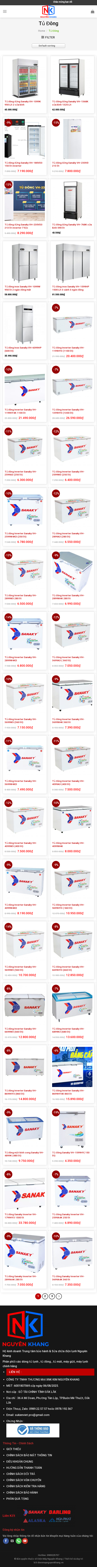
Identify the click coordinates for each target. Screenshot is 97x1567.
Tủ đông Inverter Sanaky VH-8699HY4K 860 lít (68, 1092)
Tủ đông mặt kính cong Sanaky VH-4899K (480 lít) (24, 1154)
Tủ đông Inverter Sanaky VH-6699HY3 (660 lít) (68, 968)
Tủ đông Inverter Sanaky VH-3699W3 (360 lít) (21, 721)
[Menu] (5, 11)
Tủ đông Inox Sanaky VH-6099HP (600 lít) (23, 349)
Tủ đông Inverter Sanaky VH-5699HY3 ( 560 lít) (68, 906)
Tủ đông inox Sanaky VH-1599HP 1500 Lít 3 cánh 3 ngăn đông (70, 288)
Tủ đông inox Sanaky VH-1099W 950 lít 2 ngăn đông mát (22, 288)
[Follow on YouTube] (25, 1541)
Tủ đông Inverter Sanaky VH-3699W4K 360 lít (68, 721)
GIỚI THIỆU (13, 1449)
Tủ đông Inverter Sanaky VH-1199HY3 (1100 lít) (68, 349)
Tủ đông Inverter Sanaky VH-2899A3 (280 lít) (68, 535)
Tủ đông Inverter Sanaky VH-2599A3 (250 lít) (21, 473)
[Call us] (19, 1541)
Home (41, 30)
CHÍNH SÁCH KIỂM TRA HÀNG (25, 1486)
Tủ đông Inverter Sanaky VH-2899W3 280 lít (21, 597)
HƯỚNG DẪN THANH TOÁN (24, 1467)
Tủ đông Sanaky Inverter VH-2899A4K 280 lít (21, 1278)
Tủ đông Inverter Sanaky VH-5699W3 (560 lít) (21, 968)
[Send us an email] (12, 1541)
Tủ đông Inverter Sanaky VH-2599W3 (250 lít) (68, 473)
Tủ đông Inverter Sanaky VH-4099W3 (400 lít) (21, 845)
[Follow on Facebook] (6, 1541)
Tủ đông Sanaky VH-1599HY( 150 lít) (70, 1154)
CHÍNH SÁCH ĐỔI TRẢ (20, 1474)
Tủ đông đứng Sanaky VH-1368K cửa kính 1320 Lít (70, 103)
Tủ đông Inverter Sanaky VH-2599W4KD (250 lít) (21, 535)
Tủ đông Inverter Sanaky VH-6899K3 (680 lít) (68, 1030)
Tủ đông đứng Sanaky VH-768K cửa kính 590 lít (72, 226)
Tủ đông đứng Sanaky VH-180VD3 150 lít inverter (23, 164)
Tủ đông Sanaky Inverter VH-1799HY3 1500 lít (21, 1216)
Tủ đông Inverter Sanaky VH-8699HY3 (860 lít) (21, 1092)
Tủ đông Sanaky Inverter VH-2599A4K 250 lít (68, 1216)
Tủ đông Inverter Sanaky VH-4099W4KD (21, 906)
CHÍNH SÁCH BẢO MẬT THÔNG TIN (29, 1455)
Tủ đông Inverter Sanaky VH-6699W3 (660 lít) (21, 1030)
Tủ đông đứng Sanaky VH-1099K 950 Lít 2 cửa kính (23, 103)
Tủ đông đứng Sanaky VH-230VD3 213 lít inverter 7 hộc (23, 226)
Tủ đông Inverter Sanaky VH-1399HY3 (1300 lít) (68, 411)
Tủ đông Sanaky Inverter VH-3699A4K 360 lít (68, 1278)
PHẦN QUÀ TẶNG (17, 1498)
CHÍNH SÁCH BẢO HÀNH (22, 1492)
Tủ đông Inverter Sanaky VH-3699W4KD (21, 783)
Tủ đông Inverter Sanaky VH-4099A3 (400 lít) (68, 783)
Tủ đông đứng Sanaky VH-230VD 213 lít (70, 164)
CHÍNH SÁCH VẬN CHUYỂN (23, 1480)
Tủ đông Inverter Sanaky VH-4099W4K (68, 845)
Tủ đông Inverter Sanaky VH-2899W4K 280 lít (68, 597)
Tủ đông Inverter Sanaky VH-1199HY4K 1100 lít (21, 411)
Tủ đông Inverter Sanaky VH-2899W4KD (21, 659)
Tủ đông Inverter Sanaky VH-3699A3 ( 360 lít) (68, 659)
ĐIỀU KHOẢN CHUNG (19, 1461)
